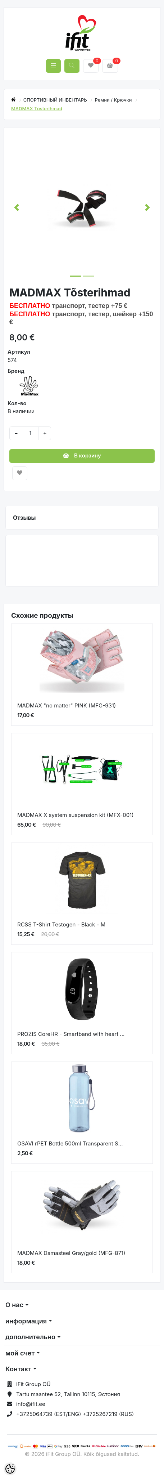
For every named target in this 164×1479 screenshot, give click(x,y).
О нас (14, 1305)
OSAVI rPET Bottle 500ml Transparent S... (70, 1143)
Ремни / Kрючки (114, 100)
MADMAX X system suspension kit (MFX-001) (75, 815)
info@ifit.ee (30, 1403)
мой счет (20, 1353)
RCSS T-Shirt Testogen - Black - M (61, 924)
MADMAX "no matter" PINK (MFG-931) (66, 705)
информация (26, 1321)
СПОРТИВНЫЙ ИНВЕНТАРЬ (55, 100)
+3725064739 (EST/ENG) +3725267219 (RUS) (75, 1414)
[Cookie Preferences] (10, 1468)
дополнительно (30, 1337)
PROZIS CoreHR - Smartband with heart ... (70, 1034)
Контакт (18, 1369)
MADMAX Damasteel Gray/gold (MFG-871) (71, 1253)
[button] (16, 207)
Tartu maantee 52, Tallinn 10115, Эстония (68, 1394)
